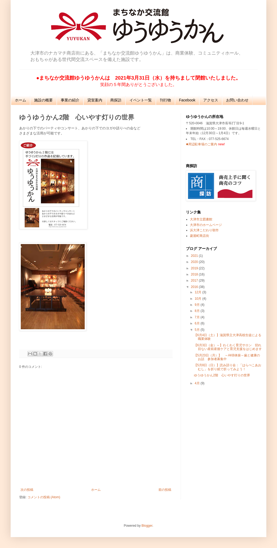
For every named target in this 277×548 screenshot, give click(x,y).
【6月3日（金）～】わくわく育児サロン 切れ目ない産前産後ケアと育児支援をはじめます (228, 347)
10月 (198, 298)
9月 (198, 305)
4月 (198, 383)
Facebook (187, 100)
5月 (198, 330)
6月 (198, 323)
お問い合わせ (237, 100)
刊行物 (165, 100)
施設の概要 (43, 100)
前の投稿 (164, 490)
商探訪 (115, 100)
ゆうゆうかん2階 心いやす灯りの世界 (222, 375)
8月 (198, 311)
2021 (195, 256)
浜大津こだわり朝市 (204, 230)
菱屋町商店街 (199, 236)
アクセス (210, 100)
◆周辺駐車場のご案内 (201, 144)
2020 (195, 262)
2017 (195, 280)
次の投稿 (27, 490)
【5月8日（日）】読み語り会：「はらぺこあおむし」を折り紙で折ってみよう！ (227, 367)
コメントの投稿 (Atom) (43, 497)
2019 (195, 268)
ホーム (20, 100)
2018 (195, 274)
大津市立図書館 (201, 219)
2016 (195, 287)
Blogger (146, 526)
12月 (198, 292)
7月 (198, 317)
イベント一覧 (140, 100)
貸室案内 (94, 100)
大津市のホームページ (206, 225)
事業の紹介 (70, 100)
